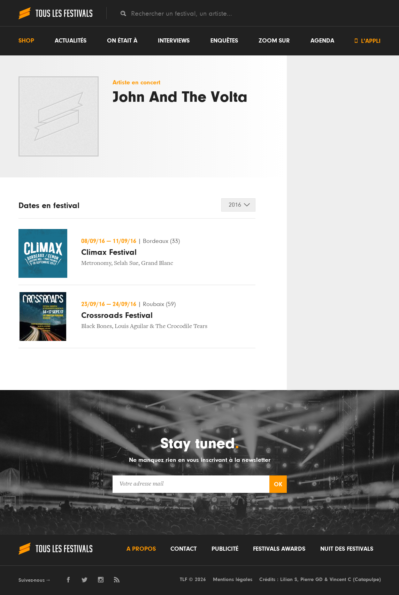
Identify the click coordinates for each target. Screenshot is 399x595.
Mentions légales (232, 579)
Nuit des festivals (346, 549)
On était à (122, 41)
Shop (26, 41)
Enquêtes (224, 41)
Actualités (70, 41)
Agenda (322, 41)
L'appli (368, 41)
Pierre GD (311, 579)
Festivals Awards (279, 549)
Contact (183, 549)
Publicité (225, 549)
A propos (141, 549)
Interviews (174, 41)
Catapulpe (367, 579)
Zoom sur (274, 41)
